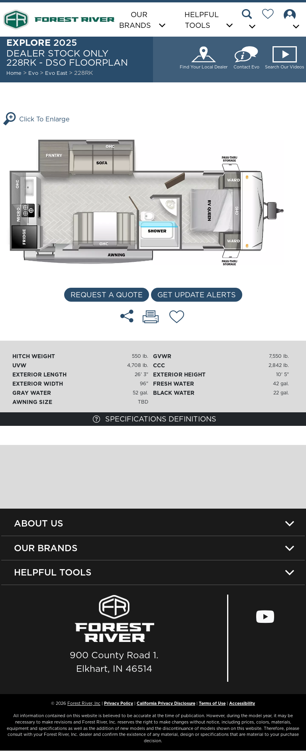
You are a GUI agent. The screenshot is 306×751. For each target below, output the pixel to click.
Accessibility (242, 703)
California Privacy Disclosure (166, 703)
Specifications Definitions (154, 419)
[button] (249, 20)
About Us (38, 523)
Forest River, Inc (83, 703)
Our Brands (46, 548)
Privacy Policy (118, 703)
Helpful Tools (53, 572)
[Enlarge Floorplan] (153, 200)
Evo (33, 72)
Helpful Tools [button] (201, 20)
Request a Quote (107, 295)
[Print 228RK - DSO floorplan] (151, 317)
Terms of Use (212, 703)
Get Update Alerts (196, 295)
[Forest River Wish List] (271, 15)
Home (14, 72)
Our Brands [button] (135, 20)
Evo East (56, 72)
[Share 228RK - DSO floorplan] (127, 316)
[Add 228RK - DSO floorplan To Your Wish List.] (176, 318)
